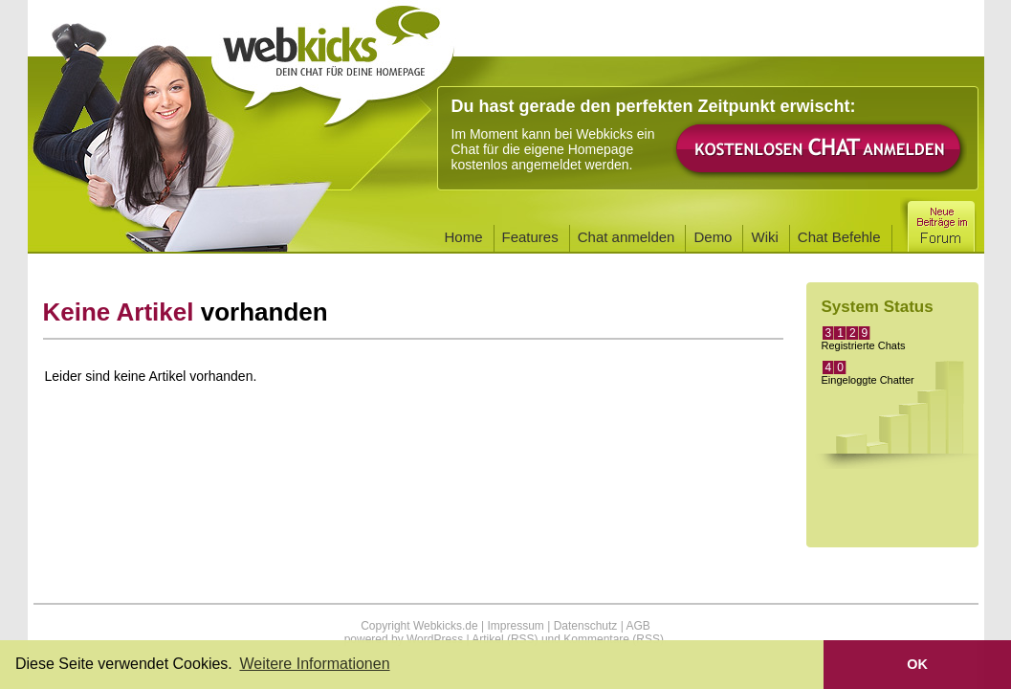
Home (464, 237)
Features (530, 237)
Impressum (515, 626)
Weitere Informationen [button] (314, 664)
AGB (637, 626)
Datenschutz (586, 626)
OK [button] (917, 664)
